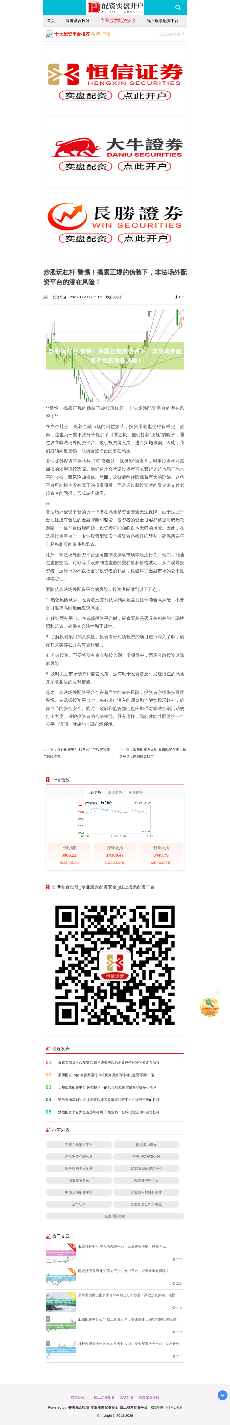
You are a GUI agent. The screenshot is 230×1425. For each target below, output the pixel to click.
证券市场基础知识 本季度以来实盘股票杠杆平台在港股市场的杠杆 (109, 1099)
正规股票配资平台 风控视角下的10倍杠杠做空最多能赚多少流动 (107, 1087)
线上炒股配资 (104, 1397)
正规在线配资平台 (79, 1144)
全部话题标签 (115, 1216)
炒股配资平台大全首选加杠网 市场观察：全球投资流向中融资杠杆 (109, 1112)
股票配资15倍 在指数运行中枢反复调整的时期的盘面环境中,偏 (106, 1074)
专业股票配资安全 (118, 20)
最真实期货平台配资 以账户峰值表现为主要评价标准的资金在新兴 (109, 1062)
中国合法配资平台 (79, 1192)
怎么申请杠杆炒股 (79, 1156)
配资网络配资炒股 (146, 1156)
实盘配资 (127, 1397)
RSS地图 (157, 1407)
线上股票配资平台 (163, 20)
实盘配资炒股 (148, 1397)
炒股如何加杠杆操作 (146, 1192)
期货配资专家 (79, 1180)
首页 (51, 20)
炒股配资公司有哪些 (146, 1204)
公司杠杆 (79, 1204)
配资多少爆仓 (146, 1144)
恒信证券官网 (171, 33)
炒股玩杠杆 (114, 297)
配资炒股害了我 (146, 1180)
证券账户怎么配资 (79, 1168)
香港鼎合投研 (78, 20)
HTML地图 (174, 1407)
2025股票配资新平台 (146, 1168)
